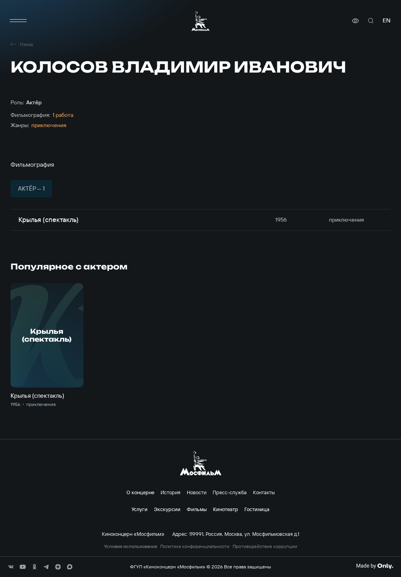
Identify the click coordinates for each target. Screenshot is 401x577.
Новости (196, 492)
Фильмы (197, 509)
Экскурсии (167, 509)
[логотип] (200, 21)
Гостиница (256, 509)
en (386, 20)
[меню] (18, 21)
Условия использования (130, 546)
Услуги (140, 509)
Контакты (264, 492)
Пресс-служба (230, 492)
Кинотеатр (225, 509)
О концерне (140, 492)
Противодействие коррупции (265, 546)
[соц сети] (11, 567)
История (171, 492)
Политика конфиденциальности (194, 546)
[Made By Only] (374, 566)
